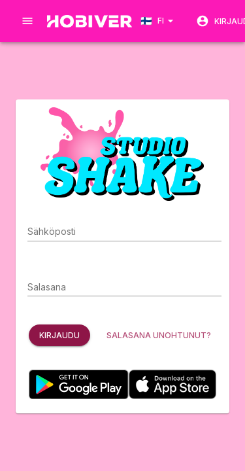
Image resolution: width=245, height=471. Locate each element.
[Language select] (158, 21)
